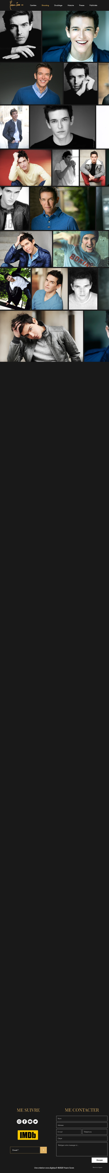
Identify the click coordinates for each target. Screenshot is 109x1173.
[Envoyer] (99, 1160)
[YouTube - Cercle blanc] (30, 1121)
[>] (43, 1150)
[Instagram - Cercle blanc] (19, 1121)
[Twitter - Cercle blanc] (35, 1121)
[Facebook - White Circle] (24, 1121)
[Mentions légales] (97, 1167)
